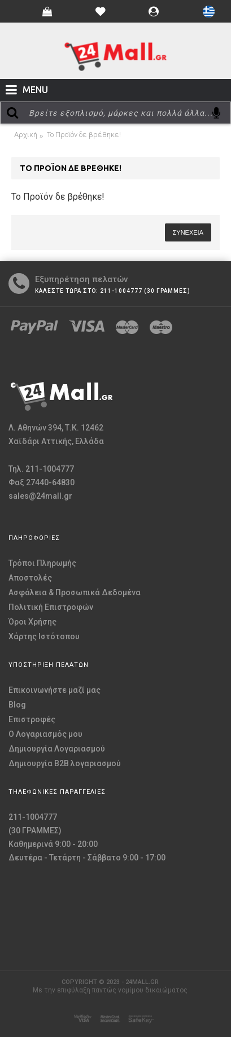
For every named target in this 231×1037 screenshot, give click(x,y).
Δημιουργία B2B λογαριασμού (64, 763)
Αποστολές (30, 577)
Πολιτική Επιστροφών (50, 607)
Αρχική (25, 134)
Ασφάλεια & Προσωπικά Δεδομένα (74, 592)
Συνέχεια (188, 232)
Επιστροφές (31, 719)
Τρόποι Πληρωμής (42, 563)
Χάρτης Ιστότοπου (44, 636)
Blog (17, 704)
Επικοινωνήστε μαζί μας (54, 690)
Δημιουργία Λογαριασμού (56, 748)
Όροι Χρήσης (32, 621)
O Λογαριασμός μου (45, 734)
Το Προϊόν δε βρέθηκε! (84, 134)
